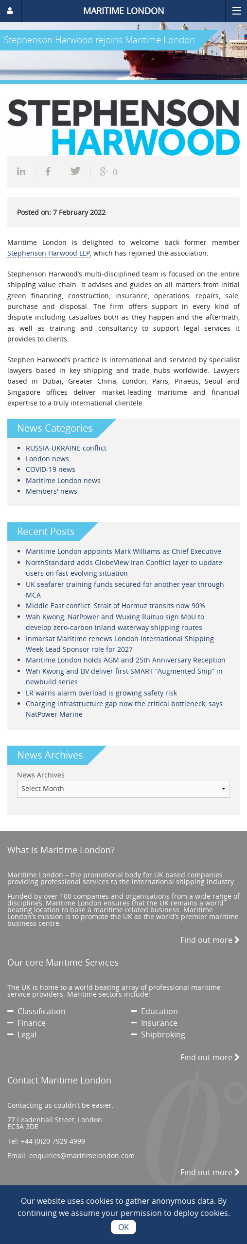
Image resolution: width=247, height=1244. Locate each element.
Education (154, 1011)
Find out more (210, 940)
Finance (26, 1023)
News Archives (41, 774)
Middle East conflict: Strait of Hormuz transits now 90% (115, 605)
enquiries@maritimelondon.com (82, 1155)
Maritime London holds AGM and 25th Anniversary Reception (126, 659)
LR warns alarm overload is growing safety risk (101, 692)
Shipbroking (158, 1034)
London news (47, 458)
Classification (36, 1011)
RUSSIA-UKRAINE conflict (66, 447)
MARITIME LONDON (123, 10)
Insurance (154, 1023)
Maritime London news (63, 480)
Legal (21, 1034)
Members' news (51, 491)
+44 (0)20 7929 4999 (53, 1141)
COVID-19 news (50, 469)
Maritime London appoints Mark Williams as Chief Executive (123, 551)
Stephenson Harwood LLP (48, 253)
